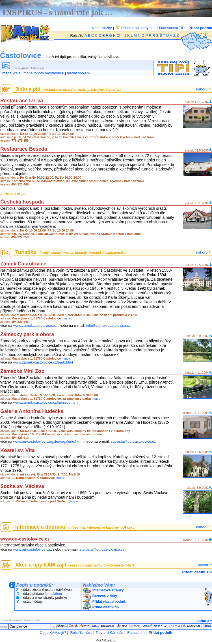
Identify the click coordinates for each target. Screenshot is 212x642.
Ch (119, 35)
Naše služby (102, 28)
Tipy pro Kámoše (109, 632)
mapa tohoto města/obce (43, 73)
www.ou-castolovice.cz (31, 549)
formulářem (53, 594)
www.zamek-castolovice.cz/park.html (43, 362)
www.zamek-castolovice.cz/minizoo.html (46, 402)
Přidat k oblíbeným (134, 28)
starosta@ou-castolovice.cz (133, 441)
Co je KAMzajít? (53, 632)
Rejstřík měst (81, 632)
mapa (66, 318)
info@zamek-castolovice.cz (108, 325)
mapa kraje (11, 73)
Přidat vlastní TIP (171, 28)
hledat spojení (78, 73)
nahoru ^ (203, 89)
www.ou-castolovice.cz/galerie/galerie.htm (47, 441)
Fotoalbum (135, 632)
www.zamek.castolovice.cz (35, 325)
